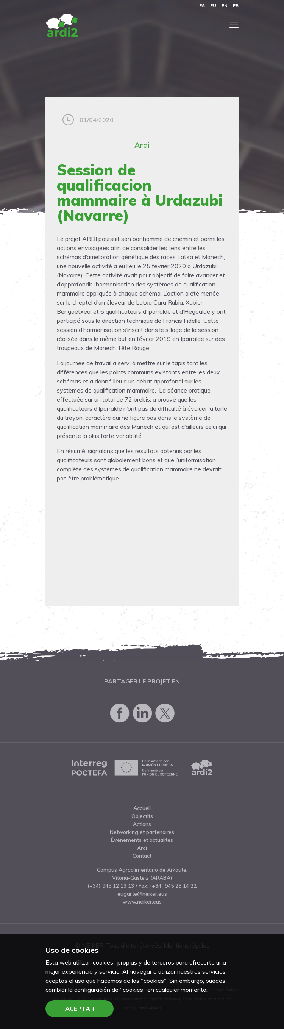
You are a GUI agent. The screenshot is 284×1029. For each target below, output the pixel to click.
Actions (142, 824)
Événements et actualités (142, 840)
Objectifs (142, 816)
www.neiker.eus (142, 901)
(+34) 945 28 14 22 (173, 885)
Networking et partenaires (142, 832)
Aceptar (79, 1008)
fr (236, 5)
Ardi (142, 145)
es (202, 5)
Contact (142, 855)
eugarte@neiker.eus (142, 893)
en (225, 5)
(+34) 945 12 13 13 (110, 885)
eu (213, 5)
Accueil (142, 808)
